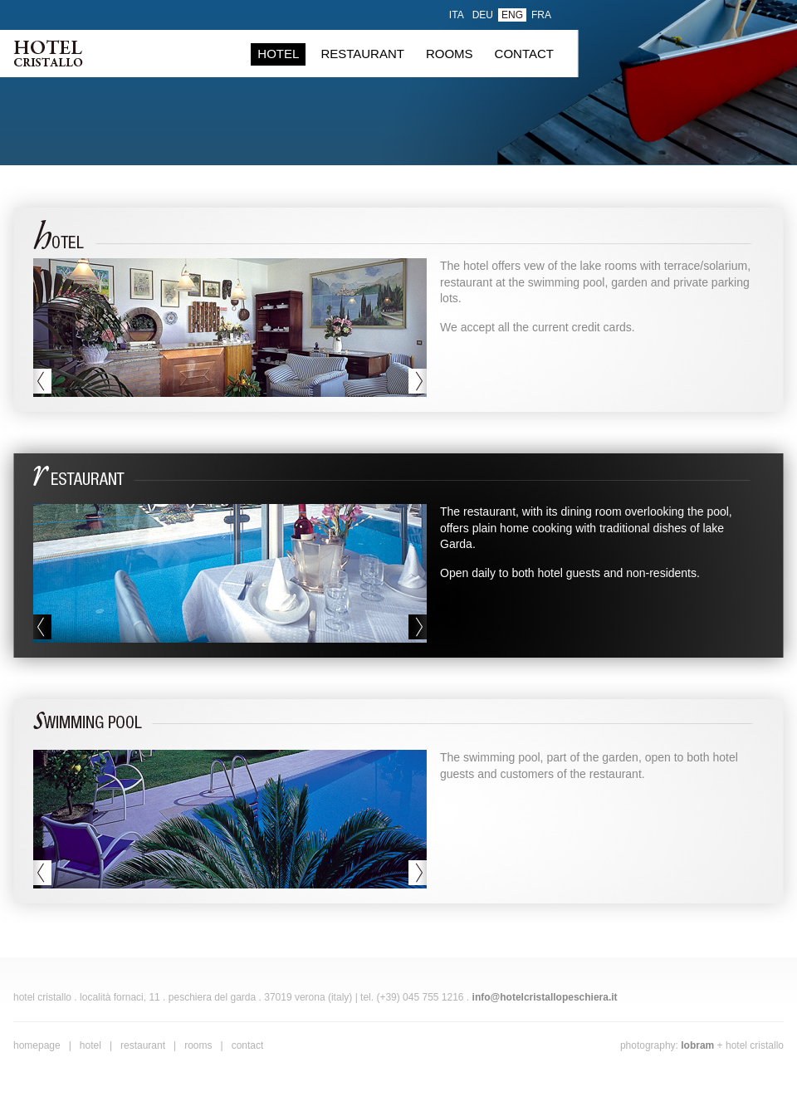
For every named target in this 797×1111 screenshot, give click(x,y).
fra (541, 15)
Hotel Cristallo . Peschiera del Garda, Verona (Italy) (48, 53)
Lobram (697, 1045)
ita (456, 15)
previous (42, 381)
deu (482, 15)
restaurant (362, 53)
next (417, 381)
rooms (449, 53)
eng (512, 15)
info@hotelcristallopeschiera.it (545, 997)
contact (524, 53)
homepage (37, 1045)
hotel (278, 53)
